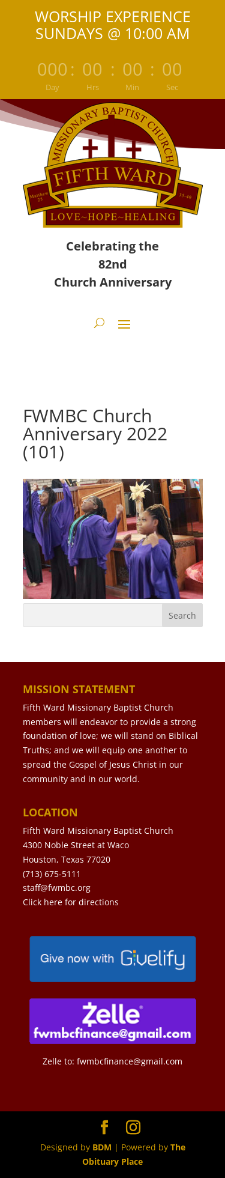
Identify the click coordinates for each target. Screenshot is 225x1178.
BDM (102, 1147)
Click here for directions (71, 902)
